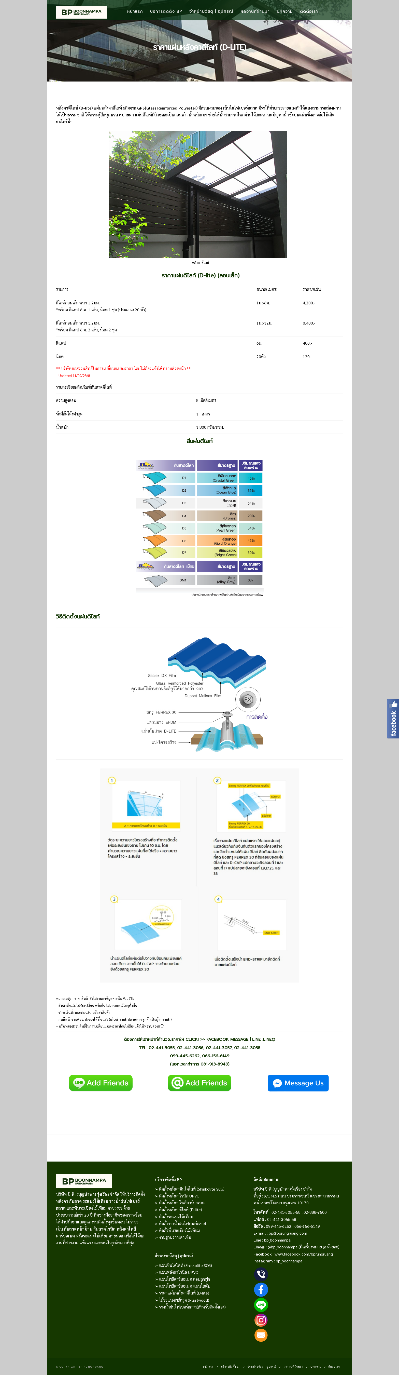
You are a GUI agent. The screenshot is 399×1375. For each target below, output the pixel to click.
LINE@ (269, 1039)
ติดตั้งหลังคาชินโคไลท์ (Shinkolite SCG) (191, 1189)
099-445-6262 (185, 1056)
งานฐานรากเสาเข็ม (175, 1237)
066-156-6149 (215, 1056)
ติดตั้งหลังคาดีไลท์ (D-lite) (180, 1209)
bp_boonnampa (277, 1240)
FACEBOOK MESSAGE (227, 1039)
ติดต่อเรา (309, 11)
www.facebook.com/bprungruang (304, 1254)
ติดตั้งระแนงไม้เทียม (176, 1216)
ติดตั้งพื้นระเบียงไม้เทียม (179, 1230)
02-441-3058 (247, 1048)
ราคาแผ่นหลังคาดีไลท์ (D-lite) (184, 1293)
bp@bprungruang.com (288, 1233)
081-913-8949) (215, 1064)
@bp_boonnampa (282, 1246)
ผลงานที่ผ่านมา (255, 11)
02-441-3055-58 (286, 1212)
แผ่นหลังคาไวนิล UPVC (178, 1272)
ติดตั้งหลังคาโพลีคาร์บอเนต (182, 1202)
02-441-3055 (162, 1048)
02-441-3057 (219, 1048)
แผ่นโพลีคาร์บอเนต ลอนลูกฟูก (184, 1279)
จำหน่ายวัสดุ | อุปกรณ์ (211, 11)
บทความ (285, 11)
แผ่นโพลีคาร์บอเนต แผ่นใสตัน (184, 1286)
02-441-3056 (190, 1048)
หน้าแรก (135, 11)
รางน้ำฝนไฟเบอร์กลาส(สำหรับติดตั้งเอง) (192, 1307)
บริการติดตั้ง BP (166, 11)
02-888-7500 (315, 1212)
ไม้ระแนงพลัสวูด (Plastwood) (184, 1300)
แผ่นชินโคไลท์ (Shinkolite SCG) (185, 1265)
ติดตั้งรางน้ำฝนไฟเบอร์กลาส (182, 1223)
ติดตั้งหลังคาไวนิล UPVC (179, 1195)
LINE (256, 1039)
